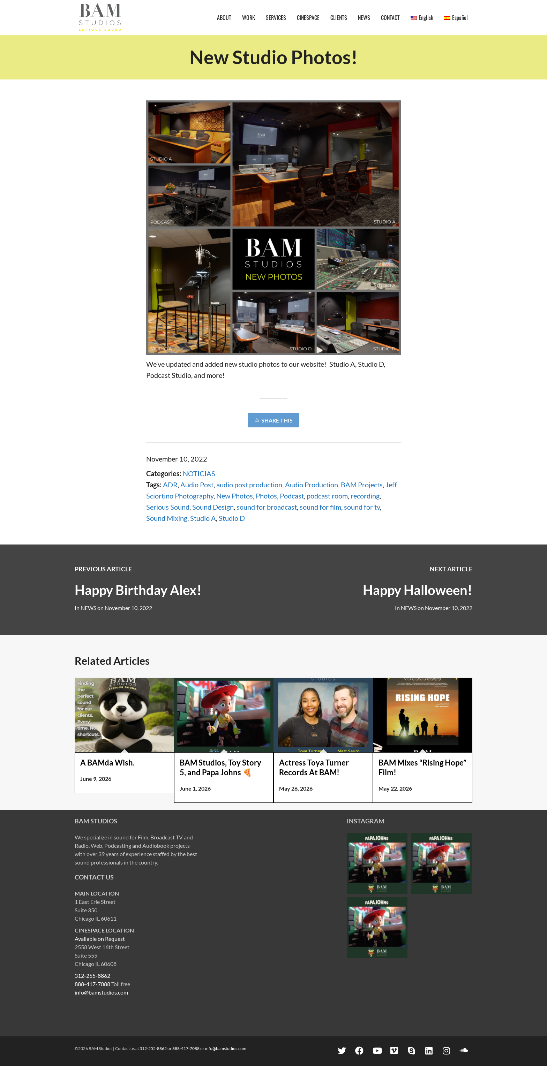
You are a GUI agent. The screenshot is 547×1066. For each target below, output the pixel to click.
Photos (266, 496)
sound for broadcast (267, 507)
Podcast (292, 496)
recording (365, 496)
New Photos (234, 496)
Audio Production (311, 484)
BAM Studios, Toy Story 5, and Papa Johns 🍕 (220, 767)
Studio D (232, 518)
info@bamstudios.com (101, 992)
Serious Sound (167, 507)
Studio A (203, 518)
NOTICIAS (199, 473)
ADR (170, 484)
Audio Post (196, 484)
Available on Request (100, 938)
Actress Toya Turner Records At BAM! (314, 767)
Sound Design (213, 507)
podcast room (327, 496)
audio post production (249, 484)
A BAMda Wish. (107, 762)
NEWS (409, 607)
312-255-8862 (92, 975)
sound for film (320, 507)
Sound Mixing (166, 518)
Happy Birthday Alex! (138, 590)
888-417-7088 (92, 984)
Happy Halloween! (417, 590)
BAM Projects (362, 484)
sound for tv (362, 507)
